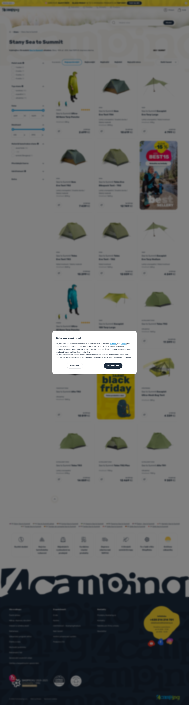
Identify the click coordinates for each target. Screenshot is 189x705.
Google (123, 344)
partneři (113, 344)
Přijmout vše (113, 366)
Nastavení (74, 366)
